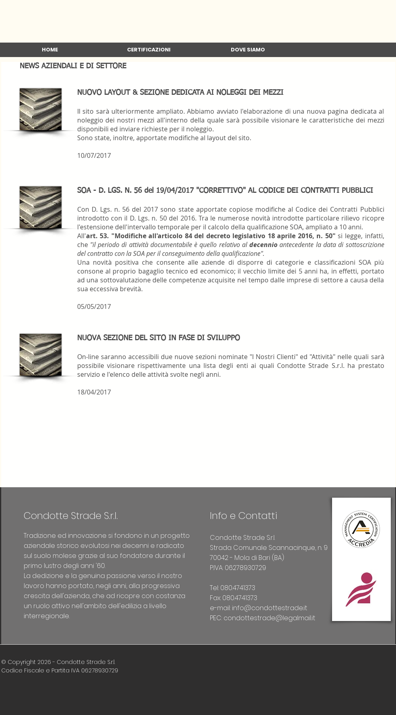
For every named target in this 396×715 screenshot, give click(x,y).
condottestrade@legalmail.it (269, 618)
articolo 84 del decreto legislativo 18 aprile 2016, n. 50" (248, 235)
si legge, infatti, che (230, 244)
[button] (148, 52)
